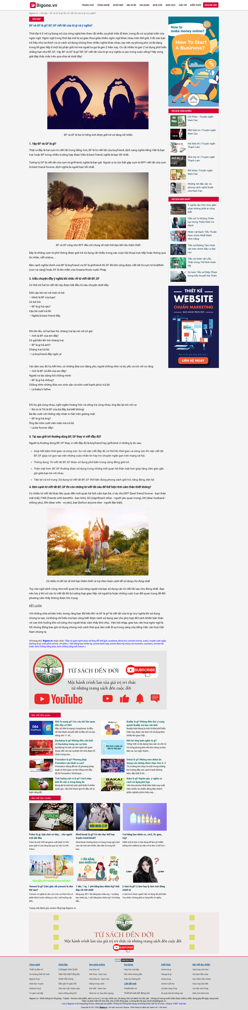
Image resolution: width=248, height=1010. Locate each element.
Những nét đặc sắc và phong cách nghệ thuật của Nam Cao (200, 187)
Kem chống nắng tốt (68, 993)
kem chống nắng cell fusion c (71, 646)
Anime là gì (166, 969)
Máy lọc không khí (132, 978)
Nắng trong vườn (96, 983)
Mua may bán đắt (200, 983)
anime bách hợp (101, 643)
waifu (146, 640)
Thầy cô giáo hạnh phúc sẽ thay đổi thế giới (86, 640)
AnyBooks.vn (130, 988)
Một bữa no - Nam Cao (99, 978)
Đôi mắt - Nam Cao (97, 988)
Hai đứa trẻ (94, 969)
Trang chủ (88, 4)
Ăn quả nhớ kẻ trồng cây (172, 993)
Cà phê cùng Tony (169, 988)
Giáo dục (171, 4)
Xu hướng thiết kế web (39, 974)
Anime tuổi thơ (167, 983)
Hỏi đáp (43, 13)
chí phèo (63, 643)
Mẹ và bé (131, 4)
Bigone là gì (34, 978)
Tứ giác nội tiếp (36, 993)
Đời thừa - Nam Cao (98, 974)
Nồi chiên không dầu (133, 974)
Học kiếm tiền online (201, 978)
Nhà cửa (157, 4)
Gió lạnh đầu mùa (200, 974)
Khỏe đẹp (118, 4)
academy (112, 640)
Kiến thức (195, 4)
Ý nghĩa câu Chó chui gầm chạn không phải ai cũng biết (202, 208)
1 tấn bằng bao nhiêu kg (80, 643)
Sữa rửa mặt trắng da (69, 974)
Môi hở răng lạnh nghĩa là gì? (142, 740)
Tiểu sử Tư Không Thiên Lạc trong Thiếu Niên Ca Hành (201, 222)
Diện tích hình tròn (200, 993)
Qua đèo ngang (106, 993)
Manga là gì (166, 974)
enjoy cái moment (134, 643)
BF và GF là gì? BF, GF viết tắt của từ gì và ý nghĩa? (73, 13)
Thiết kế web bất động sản (137, 993)
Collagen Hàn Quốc (68, 969)
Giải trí (183, 4)
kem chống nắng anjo (45, 646)
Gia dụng (144, 4)
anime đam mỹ (117, 643)
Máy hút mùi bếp (131, 969)
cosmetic (148, 643)
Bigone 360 (211, 4)
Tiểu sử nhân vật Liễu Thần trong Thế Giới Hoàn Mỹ (202, 262)
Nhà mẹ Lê (94, 993)
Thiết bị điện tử (36, 969)
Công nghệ (103, 4)
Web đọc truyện (36, 983)
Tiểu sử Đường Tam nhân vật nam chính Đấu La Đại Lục (201, 249)
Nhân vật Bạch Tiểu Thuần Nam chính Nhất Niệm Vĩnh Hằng (202, 235)
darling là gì (35, 643)
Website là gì (35, 988)
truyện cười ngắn (157, 640)
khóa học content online (130, 640)
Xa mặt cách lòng (200, 988)
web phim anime (50, 643)
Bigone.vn (33, 13)
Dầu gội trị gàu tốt (67, 983)
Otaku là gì (166, 978)
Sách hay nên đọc (200, 969)
